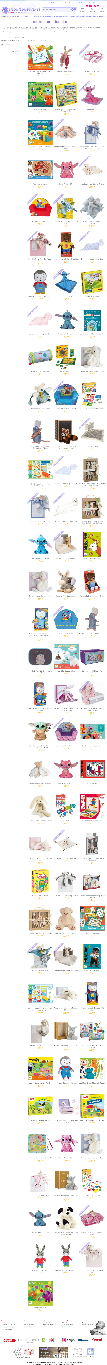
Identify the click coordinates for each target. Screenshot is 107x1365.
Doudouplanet (6, 37)
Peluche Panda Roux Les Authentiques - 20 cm (66, 435)
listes (82, 10)
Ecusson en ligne (86, 1322)
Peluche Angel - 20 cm (66, 171)
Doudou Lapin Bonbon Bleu (92, 1145)
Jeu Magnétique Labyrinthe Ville (40, 1145)
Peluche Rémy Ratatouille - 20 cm (92, 621)
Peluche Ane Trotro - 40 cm (66, 1258)
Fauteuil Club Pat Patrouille (66, 396)
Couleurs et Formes (92, 1183)
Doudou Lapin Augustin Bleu (66, 471)
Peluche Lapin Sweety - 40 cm (40, 808)
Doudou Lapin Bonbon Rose (40, 583)
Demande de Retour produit (49, 1324)
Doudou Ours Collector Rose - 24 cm (40, 247)
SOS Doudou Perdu (67, 1324)
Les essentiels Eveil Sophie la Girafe (92, 1034)
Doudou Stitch (66, 284)
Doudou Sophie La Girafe (66, 846)
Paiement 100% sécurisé (9, 1324)
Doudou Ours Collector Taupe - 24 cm (92, 1258)
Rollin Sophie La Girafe (40, 359)
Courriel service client (48, 1322)
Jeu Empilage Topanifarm (92, 733)
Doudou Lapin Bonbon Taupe (92, 359)
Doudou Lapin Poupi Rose (66, 59)
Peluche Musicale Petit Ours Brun (66, 246)
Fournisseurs (45, 1326)
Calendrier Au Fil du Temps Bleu (92, 321)
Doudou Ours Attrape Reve (40, 771)
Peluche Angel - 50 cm (66, 771)
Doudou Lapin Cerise (92, 59)
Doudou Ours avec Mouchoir (66, 546)
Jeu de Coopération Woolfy (40, 1070)
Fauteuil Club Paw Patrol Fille (66, 733)
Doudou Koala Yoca (40, 958)
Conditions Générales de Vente (11, 1327)
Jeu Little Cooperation (66, 658)
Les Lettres (66, 808)
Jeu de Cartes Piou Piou (92, 546)
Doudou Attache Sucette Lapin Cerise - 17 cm (66, 697)
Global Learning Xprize (88, 1324)
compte (92, 10)
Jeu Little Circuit (40, 1295)
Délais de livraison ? (27, 1327)
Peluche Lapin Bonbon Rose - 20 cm (40, 846)
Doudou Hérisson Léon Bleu (92, 246)
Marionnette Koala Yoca (40, 396)
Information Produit (67, 1322)
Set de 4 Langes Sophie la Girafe (92, 210)
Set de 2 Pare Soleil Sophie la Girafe (40, 659)
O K (73, 10)
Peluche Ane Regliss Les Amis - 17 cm (66, 1184)
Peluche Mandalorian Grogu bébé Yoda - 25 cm (40, 734)
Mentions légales (7, 1326)
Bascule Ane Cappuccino (66, 583)
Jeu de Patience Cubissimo (40, 134)
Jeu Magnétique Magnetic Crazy (92, 1070)
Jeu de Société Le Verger (40, 1108)
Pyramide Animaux (92, 284)
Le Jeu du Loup (66, 359)
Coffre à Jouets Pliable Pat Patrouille (92, 659)
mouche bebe (19, 37)
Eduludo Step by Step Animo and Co (40, 60)
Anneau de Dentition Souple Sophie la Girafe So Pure (92, 509)
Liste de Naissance (67, 1326)
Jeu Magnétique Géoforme (92, 808)
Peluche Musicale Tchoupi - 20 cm (92, 996)
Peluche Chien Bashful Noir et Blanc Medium (66, 1221)
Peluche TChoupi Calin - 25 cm (40, 284)
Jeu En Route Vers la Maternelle (92, 396)
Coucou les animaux (40, 883)
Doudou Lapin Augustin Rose (40, 321)
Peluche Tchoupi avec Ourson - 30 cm (40, 697)
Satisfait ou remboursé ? (28, 1324)
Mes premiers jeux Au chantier (92, 1108)
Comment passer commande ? (30, 1322)
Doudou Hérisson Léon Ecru (66, 508)
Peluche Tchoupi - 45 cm (66, 1070)
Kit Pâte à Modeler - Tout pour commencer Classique (40, 996)
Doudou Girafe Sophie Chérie (92, 171)
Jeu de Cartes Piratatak (92, 958)
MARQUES (102, 17)
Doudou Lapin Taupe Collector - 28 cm (66, 135)
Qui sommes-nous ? (8, 1322)
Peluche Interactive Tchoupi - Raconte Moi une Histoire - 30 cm (40, 623)
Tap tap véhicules (40, 171)
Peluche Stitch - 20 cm (40, 1220)
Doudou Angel (92, 96)
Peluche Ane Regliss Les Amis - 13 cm (66, 1034)
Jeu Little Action (40, 96)
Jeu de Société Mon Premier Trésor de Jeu (66, 97)
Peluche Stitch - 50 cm (66, 321)
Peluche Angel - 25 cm (66, 1145)
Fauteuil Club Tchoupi (40, 209)
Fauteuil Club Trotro (66, 621)
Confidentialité (6, 1329)
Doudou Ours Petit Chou (40, 508)
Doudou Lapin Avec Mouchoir (66, 958)
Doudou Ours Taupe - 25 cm (40, 1033)
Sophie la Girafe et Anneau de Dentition (92, 846)
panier (102, 10)
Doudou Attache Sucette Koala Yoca (66, 210)
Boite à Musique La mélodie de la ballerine (66, 1109)
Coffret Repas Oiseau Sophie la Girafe (92, 884)
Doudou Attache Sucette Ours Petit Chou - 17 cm (92, 135)
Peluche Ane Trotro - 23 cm (40, 1258)
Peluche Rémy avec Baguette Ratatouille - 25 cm (40, 435)
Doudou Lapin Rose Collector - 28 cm (92, 1221)
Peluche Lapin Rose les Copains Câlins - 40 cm (92, 697)
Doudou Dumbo (92, 434)
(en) (11, 1329)
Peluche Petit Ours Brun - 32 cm (92, 583)
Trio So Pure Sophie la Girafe (40, 920)
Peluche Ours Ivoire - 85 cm (66, 920)
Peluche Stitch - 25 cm (40, 546)
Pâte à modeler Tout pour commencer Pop (40, 472)
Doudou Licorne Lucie (40, 1183)
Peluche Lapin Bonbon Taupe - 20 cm (66, 996)
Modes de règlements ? (28, 1326)
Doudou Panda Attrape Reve (66, 883)
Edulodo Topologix (92, 920)
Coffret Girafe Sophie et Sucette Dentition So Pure (92, 472)
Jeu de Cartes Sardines (92, 771)
